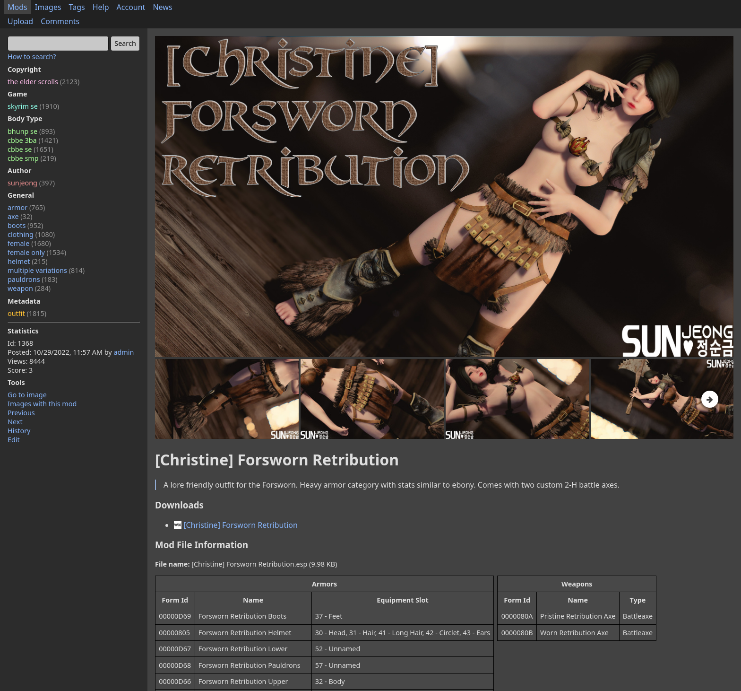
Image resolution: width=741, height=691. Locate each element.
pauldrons (33, 279)
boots (25, 225)
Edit (14, 439)
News (162, 7)
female (29, 243)
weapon (29, 288)
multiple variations (46, 270)
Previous (21, 412)
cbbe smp (32, 158)
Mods (17, 7)
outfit (27, 313)
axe (20, 216)
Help (101, 7)
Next (15, 421)
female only (37, 252)
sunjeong (31, 182)
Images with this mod (42, 403)
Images (48, 7)
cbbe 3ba (33, 140)
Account (131, 7)
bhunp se (31, 131)
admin (123, 352)
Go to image (27, 394)
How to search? (32, 56)
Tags (77, 7)
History (19, 430)
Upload (20, 21)
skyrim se (33, 106)
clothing (31, 234)
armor (26, 207)
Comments (60, 21)
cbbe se (30, 149)
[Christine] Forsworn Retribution (236, 525)
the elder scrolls (43, 81)
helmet (28, 261)
